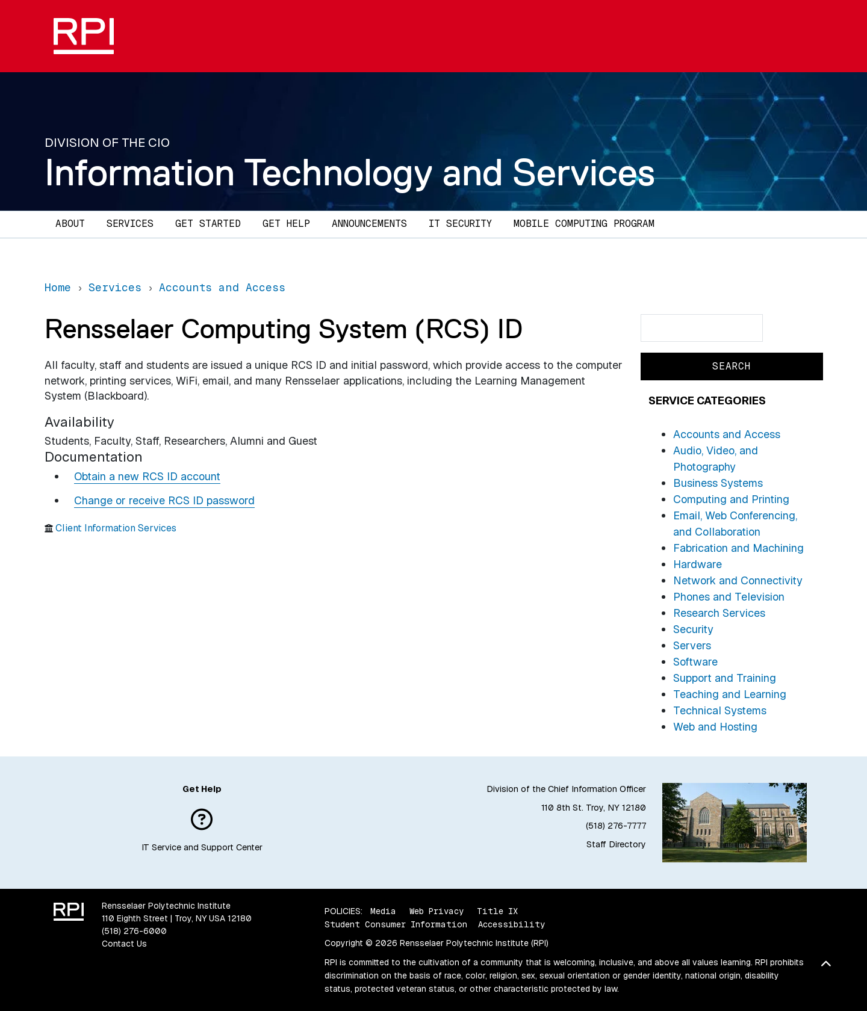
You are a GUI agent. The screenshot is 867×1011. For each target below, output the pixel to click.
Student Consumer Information (396, 924)
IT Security (460, 223)
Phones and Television (729, 597)
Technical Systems (719, 710)
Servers (692, 645)
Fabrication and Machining (738, 548)
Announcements (369, 223)
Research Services (719, 613)
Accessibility (511, 924)
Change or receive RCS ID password (164, 500)
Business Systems (718, 483)
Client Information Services (115, 528)
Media (383, 911)
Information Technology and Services (350, 172)
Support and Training (724, 678)
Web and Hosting (715, 727)
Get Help (286, 223)
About (70, 223)
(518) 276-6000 (134, 931)
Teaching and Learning (729, 694)
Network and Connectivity (738, 580)
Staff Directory (616, 844)
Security (693, 629)
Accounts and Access (726, 434)
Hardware (697, 564)
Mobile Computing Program (584, 223)
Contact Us (124, 943)
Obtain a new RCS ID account (147, 476)
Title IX (497, 911)
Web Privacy (436, 911)
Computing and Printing (731, 499)
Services (130, 223)
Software (695, 662)
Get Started (208, 223)
